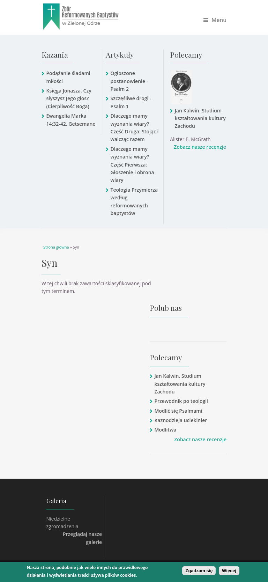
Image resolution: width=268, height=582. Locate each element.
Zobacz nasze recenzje (200, 146)
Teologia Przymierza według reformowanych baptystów (134, 201)
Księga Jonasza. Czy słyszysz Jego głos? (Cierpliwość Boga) (68, 98)
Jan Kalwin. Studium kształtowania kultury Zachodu (200, 118)
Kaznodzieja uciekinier (180, 420)
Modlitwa (165, 429)
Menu (214, 20)
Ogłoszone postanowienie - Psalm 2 (129, 81)
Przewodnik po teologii (181, 401)
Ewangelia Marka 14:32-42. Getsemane (70, 119)
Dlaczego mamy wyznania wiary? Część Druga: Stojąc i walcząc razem (135, 127)
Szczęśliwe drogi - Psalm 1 (131, 102)
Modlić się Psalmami (178, 410)
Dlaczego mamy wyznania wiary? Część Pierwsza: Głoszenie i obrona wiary (132, 165)
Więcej (229, 570)
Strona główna (56, 247)
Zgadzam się (199, 570)
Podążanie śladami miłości (68, 77)
